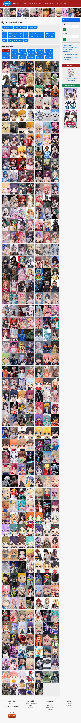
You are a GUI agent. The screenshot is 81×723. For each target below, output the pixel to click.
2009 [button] (47, 37)
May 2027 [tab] (6, 57)
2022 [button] (31, 33)
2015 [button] (15, 37)
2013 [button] (26, 37)
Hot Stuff (50, 705)
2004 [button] (20, 40)
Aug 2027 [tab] (31, 57)
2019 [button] (47, 33)
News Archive (32, 3)
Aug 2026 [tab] (31, 50)
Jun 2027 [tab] (14, 57)
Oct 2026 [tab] (48, 50)
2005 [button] (15, 40)
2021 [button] (36, 33)
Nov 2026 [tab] (6, 54)
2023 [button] (26, 33)
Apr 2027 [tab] (49, 54)
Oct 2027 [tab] (40, 57)
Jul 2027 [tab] (22, 57)
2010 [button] (41, 37)
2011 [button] (36, 37)
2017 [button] (4, 37)
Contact (45, 3)
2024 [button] (20, 33)
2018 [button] (52, 33)
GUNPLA (65, 33)
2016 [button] (10, 37)
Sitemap (50, 709)
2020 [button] (41, 33)
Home (3, 19)
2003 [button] (26, 40)
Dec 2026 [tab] (14, 54)
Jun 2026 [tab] (14, 50)
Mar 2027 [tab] (40, 54)
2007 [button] (4, 40)
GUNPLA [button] (23, 3)
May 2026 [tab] (6, 50)
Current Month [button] (7, 27)
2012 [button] (31, 37)
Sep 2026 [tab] (40, 50)
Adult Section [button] (32, 27)
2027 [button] (4, 33)
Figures (65, 24)
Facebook (69, 704)
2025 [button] (15, 33)
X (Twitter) (69, 705)
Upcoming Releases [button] (20, 27)
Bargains (52, 3)
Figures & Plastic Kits (13, 19)
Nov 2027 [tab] (49, 57)
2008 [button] (52, 37)
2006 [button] (10, 40)
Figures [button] (15, 3)
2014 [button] (20, 37)
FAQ (40, 3)
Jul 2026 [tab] (22, 50)
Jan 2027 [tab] (23, 54)
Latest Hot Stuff (68, 65)
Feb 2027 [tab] (31, 54)
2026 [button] (10, 33)
